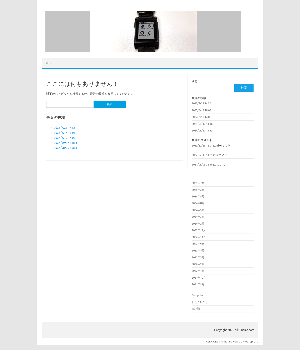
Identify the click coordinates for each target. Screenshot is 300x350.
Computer (198, 295)
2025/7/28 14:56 (64, 127)
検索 (194, 81)
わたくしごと (200, 302)
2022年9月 (198, 243)
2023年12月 (199, 230)
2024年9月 (198, 196)
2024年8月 (198, 203)
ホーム (50, 63)
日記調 (196, 308)
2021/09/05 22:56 (202, 164)
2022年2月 (198, 264)
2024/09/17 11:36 (65, 142)
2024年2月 (198, 223)
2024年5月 (198, 209)
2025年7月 (198, 182)
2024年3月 (198, 216)
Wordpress (251, 341)
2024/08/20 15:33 (65, 147)
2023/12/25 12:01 (202, 145)
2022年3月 (198, 257)
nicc (218, 154)
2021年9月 (198, 284)
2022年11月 (199, 236)
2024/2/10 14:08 (64, 137)
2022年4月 (198, 250)
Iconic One (212, 341)
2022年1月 (198, 270)
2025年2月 (198, 189)
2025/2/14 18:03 (64, 132)
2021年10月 (199, 277)
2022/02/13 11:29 (202, 154)
